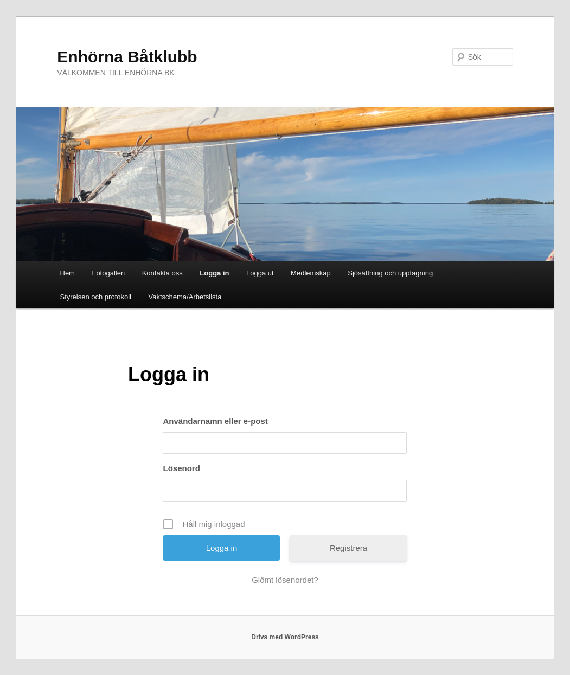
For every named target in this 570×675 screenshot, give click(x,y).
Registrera (348, 547)
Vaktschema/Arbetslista (185, 297)
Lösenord (181, 468)
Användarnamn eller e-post (215, 421)
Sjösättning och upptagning (390, 273)
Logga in (214, 273)
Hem (67, 273)
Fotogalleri (108, 273)
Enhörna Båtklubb (127, 57)
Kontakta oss (162, 273)
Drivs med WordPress (285, 637)
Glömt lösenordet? (285, 579)
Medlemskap (311, 273)
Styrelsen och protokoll (96, 297)
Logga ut (260, 273)
